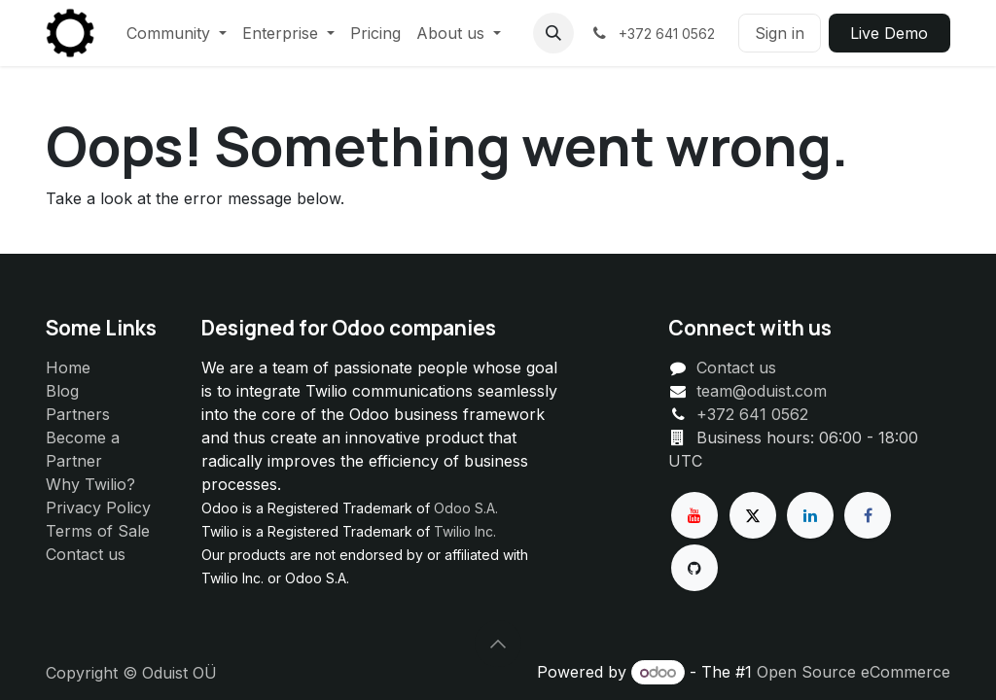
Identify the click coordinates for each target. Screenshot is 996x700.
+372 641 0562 (752, 414)
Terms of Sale (98, 531)
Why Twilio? (90, 484)
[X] (752, 515)
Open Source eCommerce (853, 672)
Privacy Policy (98, 507)
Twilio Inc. (465, 531)
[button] (553, 33)
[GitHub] (694, 567)
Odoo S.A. (466, 508)
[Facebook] (867, 515)
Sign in (779, 33)
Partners (78, 414)
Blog (62, 391)
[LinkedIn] (810, 515)
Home (68, 367)
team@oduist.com (761, 391)
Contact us (85, 554)
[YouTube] (694, 515)
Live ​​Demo (889, 33)
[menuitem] (176, 33)
